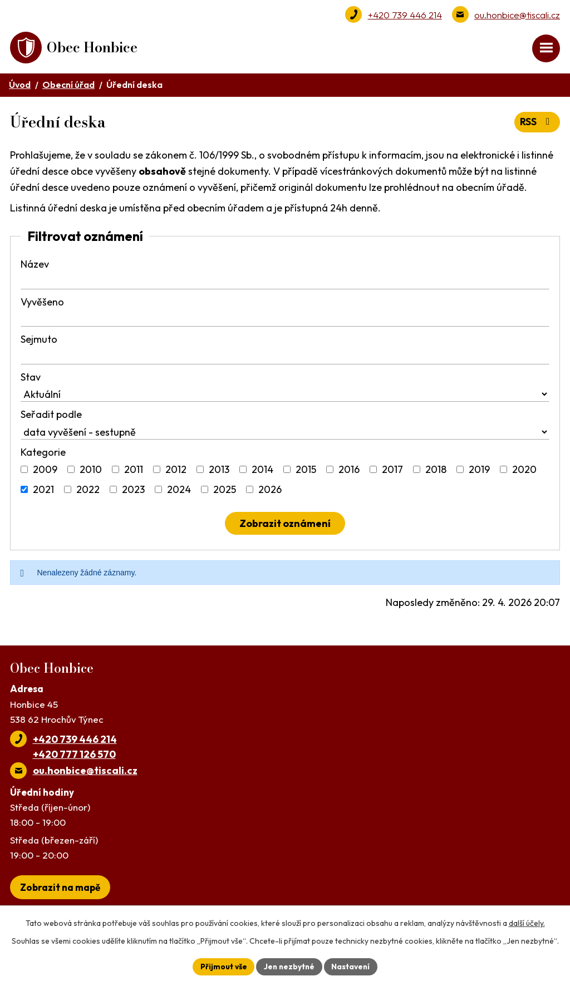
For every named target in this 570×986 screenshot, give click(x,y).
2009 (45, 471)
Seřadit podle (51, 416)
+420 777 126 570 (74, 756)
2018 (435, 471)
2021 (43, 491)
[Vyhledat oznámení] (285, 525)
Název (35, 266)
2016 (349, 471)
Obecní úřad (68, 86)
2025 (224, 491)
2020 (524, 471)
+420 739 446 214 (405, 15)
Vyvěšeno (42, 303)
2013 (219, 471)
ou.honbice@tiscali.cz (517, 15)
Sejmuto (39, 341)
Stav (31, 378)
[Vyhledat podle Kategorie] (24, 471)
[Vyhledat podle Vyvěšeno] (285, 321)
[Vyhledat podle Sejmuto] (285, 358)
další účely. (527, 923)
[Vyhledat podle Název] (285, 283)
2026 (270, 491)
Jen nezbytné (289, 966)
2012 (175, 471)
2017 (392, 471)
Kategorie (43, 453)
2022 (88, 491)
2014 (262, 471)
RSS (536, 123)
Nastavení (352, 966)
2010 (91, 471)
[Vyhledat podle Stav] (285, 396)
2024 (179, 491)
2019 (479, 471)
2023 (133, 491)
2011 (133, 471)
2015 (306, 471)
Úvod (20, 86)
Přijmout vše (221, 966)
